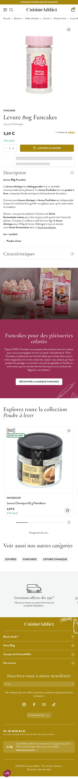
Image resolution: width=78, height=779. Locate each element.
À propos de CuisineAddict (39, 654)
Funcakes (30, 559)
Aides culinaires (32, 18)
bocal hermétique (47, 227)
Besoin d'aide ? (39, 637)
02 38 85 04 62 (16, 731)
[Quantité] (10, 148)
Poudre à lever (60, 18)
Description (39, 173)
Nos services (39, 663)
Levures (46, 18)
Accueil (6, 18)
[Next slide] (68, 522)
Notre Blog (39, 645)
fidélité (71, 132)
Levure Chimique (55, 559)
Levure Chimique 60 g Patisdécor (26, 503)
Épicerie (17, 18)
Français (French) (39, 715)
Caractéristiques (39, 254)
